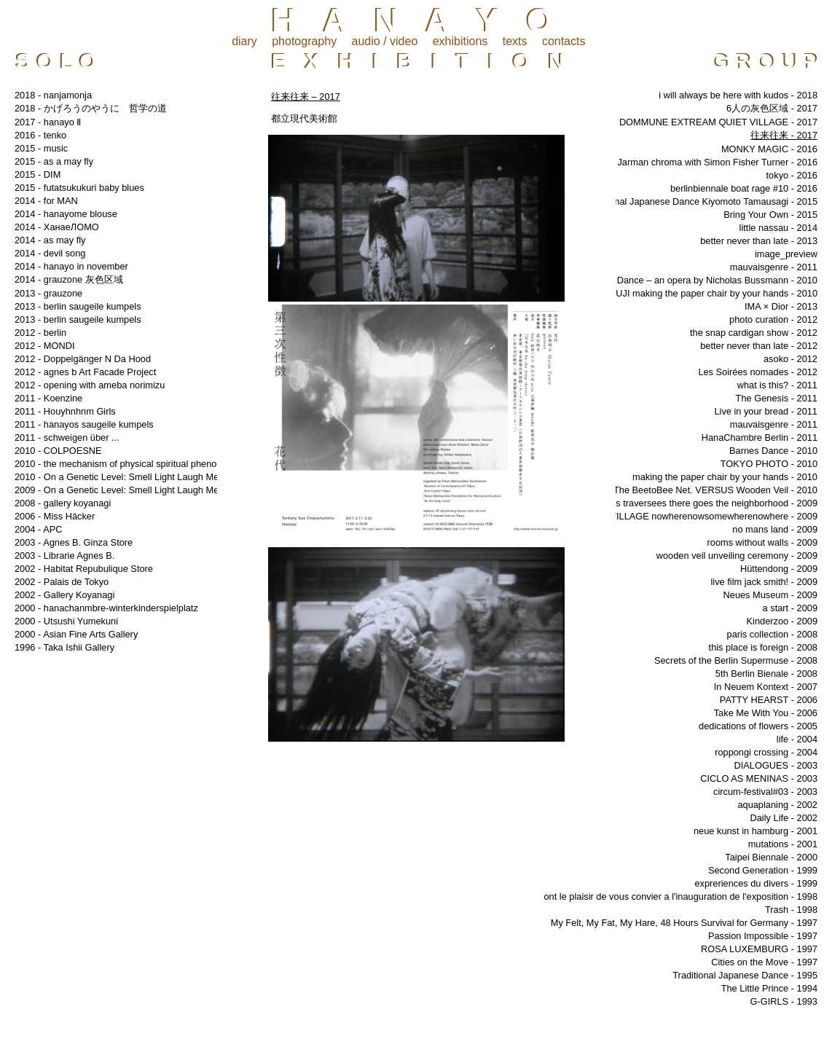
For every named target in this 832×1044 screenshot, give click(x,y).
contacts (564, 41)
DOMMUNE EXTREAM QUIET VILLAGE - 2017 (718, 122)
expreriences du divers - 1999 (755, 883)
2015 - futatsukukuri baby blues (79, 187)
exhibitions (460, 41)
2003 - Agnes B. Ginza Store (74, 542)
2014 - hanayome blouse (66, 213)
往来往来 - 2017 (783, 135)
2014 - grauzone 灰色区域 (69, 279)
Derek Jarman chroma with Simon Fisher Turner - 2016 (703, 162)
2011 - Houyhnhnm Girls (65, 411)
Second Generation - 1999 (762, 870)
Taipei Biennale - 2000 (771, 857)
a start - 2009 (790, 608)
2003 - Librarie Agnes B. (64, 555)
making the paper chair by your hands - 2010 (724, 476)
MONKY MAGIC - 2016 (769, 149)
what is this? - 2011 (777, 385)
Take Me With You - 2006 (765, 712)
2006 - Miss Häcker (55, 516)
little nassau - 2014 (778, 227)
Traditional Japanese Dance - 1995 (744, 975)
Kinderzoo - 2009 (782, 621)
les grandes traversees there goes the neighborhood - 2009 (695, 503)
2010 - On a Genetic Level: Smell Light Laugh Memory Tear (137, 476)
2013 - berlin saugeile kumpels (78, 306)
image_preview (786, 253)
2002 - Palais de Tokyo (62, 581)
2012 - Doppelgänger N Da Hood (83, 358)
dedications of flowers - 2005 (758, 726)
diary (244, 41)
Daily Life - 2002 (783, 817)
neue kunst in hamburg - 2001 (755, 830)
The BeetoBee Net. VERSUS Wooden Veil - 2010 (715, 489)
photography (304, 41)
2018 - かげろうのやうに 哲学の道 (91, 108)
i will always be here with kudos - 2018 (738, 95)
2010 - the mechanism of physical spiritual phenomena (127, 463)
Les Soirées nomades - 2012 (757, 371)
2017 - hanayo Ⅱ (48, 122)
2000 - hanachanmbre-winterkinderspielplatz (106, 608)
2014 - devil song (50, 253)
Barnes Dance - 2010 (773, 450)
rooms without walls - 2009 (762, 542)
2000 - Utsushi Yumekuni (66, 621)
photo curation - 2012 (773, 319)
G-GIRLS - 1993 (783, 1001)
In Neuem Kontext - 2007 (765, 686)
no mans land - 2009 (774, 529)
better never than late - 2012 (758, 345)
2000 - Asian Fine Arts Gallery (76, 634)
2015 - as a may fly (54, 161)
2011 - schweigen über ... (67, 437)
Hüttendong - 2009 (778, 568)
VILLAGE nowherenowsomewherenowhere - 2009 (713, 516)
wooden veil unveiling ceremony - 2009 (736, 555)
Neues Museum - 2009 (770, 594)
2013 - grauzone (48, 293)
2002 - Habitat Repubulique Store (84, 568)
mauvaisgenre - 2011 (773, 267)
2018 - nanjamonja (53, 95)
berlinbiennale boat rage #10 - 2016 (743, 188)
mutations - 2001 (782, 844)
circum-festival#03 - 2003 (765, 791)
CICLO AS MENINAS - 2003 (758, 778)
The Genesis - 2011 (776, 398)
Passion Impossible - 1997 (762, 935)
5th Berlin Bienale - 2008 (766, 673)
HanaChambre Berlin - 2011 (759, 437)
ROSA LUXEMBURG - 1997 (759, 948)
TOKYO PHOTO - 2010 (769, 463)
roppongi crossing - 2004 (766, 752)
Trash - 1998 (791, 909)
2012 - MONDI (45, 345)
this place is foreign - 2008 (763, 647)
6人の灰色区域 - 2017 (771, 108)
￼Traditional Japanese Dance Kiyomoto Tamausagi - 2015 (695, 201)
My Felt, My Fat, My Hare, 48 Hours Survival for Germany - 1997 (684, 922)
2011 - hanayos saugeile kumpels (84, 424)
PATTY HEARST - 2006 (768, 699)
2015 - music (41, 148)
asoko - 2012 (790, 358)
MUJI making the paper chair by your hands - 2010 (712, 293)
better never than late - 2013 (758, 240)
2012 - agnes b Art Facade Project (85, 371)
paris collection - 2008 (772, 634)
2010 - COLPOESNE (58, 450)
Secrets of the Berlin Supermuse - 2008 (735, 660)
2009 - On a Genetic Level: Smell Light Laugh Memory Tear (137, 489)
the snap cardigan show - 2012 (753, 332)
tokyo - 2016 (791, 175)
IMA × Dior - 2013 (781, 306)
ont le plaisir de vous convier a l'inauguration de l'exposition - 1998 (680, 896)
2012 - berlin (40, 332)
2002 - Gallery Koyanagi (64, 594)
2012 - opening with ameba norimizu (90, 385)
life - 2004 (797, 739)
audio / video (385, 41)
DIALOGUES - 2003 (775, 765)
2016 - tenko (40, 135)
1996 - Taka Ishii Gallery (64, 647)
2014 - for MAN (46, 200)
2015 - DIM (37, 174)
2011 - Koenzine (48, 398)
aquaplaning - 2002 (777, 804)
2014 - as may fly (50, 240)
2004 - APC (38, 529)
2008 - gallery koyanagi (63, 503)
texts (515, 41)
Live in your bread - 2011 (765, 411)
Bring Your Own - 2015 (770, 214)
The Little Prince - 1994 (769, 988)
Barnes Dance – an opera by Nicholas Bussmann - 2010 (701, 280)
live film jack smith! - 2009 (764, 581)
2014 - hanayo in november (71, 266)
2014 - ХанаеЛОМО (57, 226)
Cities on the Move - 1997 (764, 962)
